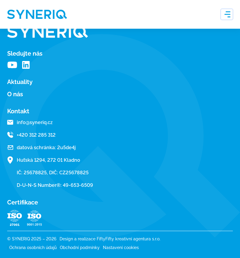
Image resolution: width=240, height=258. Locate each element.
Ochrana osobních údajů (34, 247)
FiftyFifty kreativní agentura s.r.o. (128, 238)
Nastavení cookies (121, 247)
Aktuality (20, 82)
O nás (15, 94)
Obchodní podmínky (81, 247)
